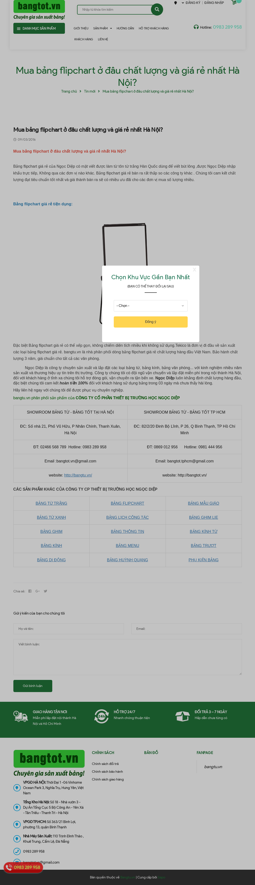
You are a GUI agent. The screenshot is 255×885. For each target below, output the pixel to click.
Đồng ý (150, 322)
